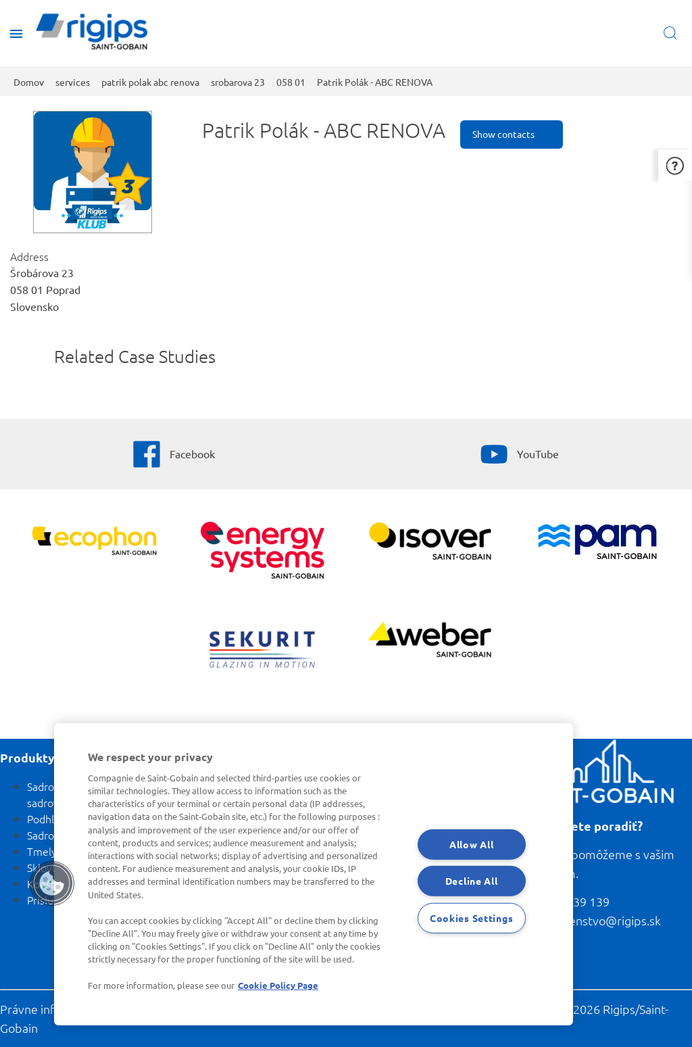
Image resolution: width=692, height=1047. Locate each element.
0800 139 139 (573, 901)
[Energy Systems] (262, 552)
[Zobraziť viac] (430, 543)
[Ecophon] (95, 543)
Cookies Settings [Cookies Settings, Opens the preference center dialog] (472, 918)
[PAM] (597, 543)
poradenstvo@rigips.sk (599, 920)
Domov (29, 82)
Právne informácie (49, 1009)
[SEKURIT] (262, 651)
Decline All (471, 881)
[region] (313, 874)
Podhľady (49, 818)
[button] (675, 165)
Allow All (471, 843)
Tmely (42, 851)
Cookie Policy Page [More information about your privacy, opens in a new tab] (278, 985)
